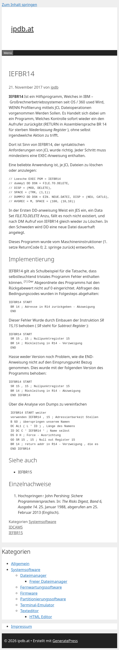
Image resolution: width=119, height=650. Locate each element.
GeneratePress (65, 640)
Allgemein (20, 563)
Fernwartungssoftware (41, 587)
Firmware (28, 593)
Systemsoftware (42, 521)
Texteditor (29, 610)
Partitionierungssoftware (43, 599)
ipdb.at (22, 28)
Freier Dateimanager (48, 581)
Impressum (21, 626)
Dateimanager (33, 575)
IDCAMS (16, 527)
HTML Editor (40, 616)
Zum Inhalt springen (19, 4)
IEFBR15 (16, 532)
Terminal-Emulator (37, 605)
